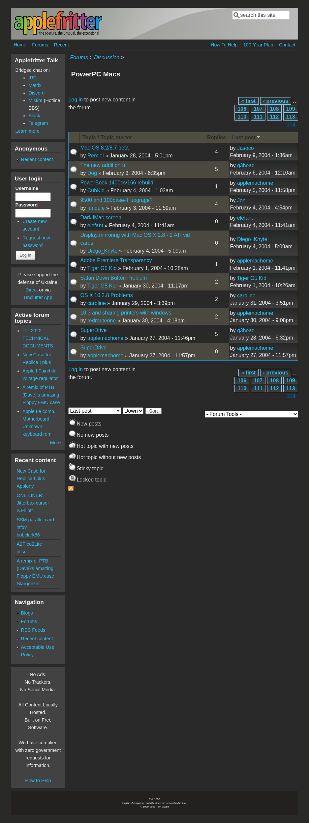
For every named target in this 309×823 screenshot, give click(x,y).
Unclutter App (38, 297)
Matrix (34, 85)
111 (258, 117)
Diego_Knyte (102, 251)
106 (241, 109)
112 (274, 117)
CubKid (96, 190)
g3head (246, 165)
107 (258, 109)
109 (290, 109)
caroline (96, 303)
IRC (32, 77)
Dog (92, 173)
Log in (75, 99)
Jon (241, 200)
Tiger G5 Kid (102, 268)
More (55, 442)
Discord (36, 93)
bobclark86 (28, 534)
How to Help (38, 780)
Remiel (95, 155)
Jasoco (245, 148)
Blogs (27, 613)
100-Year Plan (258, 44)
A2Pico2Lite (29, 544)
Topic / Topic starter (107, 137)
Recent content (37, 159)
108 (274, 109)
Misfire (35, 100)
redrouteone (101, 320)
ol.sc (21, 551)
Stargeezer (28, 583)
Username (28, 188)
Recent (61, 44)
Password (28, 204)
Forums (40, 44)
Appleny (25, 486)
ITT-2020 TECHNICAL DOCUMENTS (37, 338)
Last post (247, 137)
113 (290, 117)
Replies (216, 137)
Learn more (27, 131)
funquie (96, 208)
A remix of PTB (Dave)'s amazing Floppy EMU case (41, 395)
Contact (287, 44)
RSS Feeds (33, 630)
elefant (95, 225)
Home (20, 44)
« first (248, 101)
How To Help (224, 44)
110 (241, 117)
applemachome (255, 183)
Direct (31, 289)
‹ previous (275, 101)
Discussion (106, 57)
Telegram (38, 123)
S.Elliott (24, 510)
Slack (34, 115)
